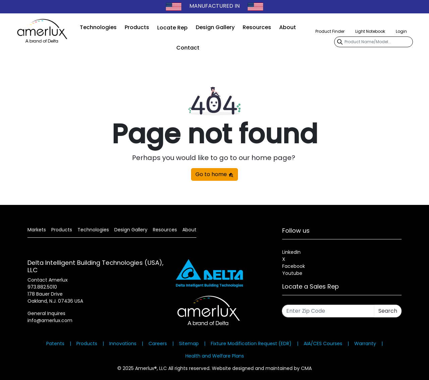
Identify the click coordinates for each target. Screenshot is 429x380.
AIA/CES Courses (323, 343)
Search (387, 311)
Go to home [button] (214, 174)
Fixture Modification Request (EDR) (251, 343)
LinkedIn (291, 252)
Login (401, 31)
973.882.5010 (42, 287)
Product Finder (330, 31)
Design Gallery (215, 27)
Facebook (293, 266)
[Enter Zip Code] (328, 311)
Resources (257, 27)
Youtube (292, 273)
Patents (55, 343)
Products (137, 27)
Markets (36, 229)
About (287, 27)
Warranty (365, 343)
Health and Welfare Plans (214, 356)
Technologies (98, 27)
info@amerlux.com (49, 320)
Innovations (122, 343)
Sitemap (189, 343)
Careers (157, 343)
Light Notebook (370, 31)
